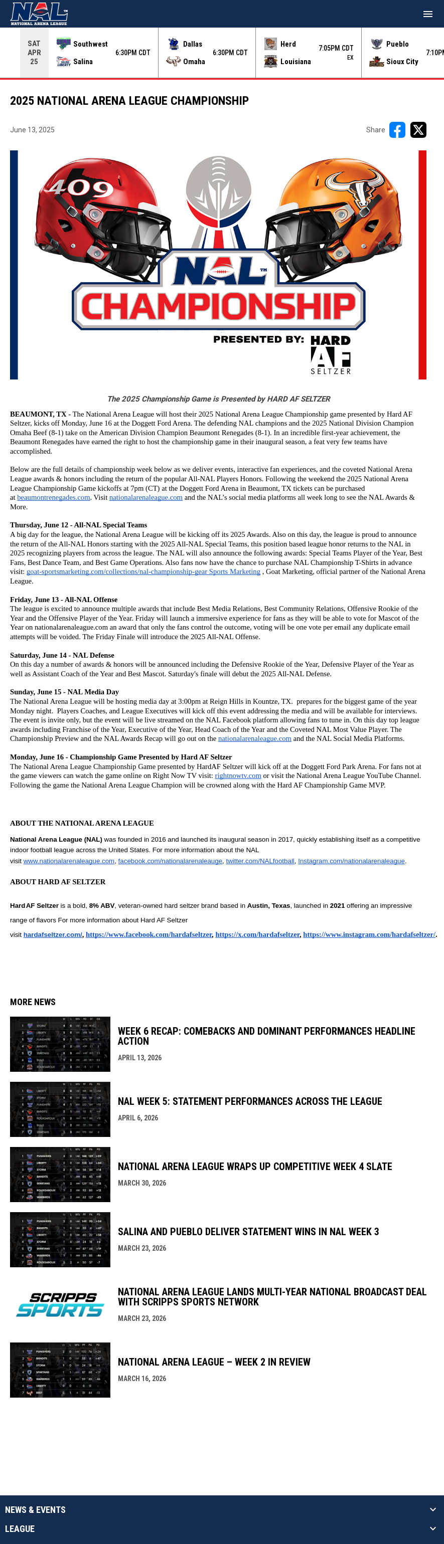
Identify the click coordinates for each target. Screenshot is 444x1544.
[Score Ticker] (222, 53)
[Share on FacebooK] (397, 130)
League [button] (20, 1528)
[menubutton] (428, 14)
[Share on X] (418, 130)
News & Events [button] (35, 1509)
